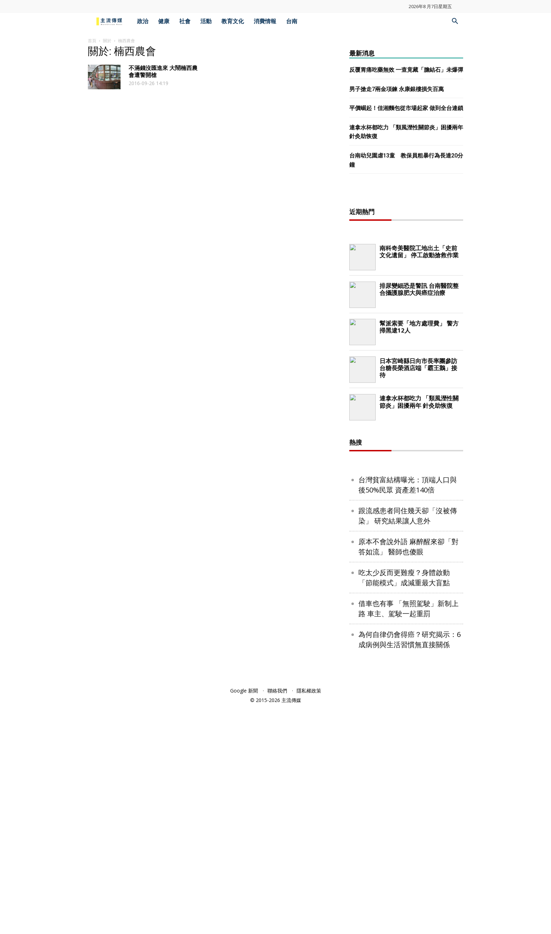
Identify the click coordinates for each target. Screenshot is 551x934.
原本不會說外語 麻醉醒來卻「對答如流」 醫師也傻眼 (408, 773)
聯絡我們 (277, 917)
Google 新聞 (244, 917)
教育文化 (232, 21)
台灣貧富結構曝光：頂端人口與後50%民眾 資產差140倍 (407, 711)
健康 (163, 21)
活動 (206, 21)
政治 (142, 21)
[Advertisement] (406, 305)
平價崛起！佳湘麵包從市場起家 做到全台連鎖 (406, 108)
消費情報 (265, 21)
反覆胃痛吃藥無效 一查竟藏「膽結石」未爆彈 (406, 69)
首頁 (92, 41)
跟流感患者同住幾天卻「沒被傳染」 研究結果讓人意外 (407, 742)
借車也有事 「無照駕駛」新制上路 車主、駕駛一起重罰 (408, 835)
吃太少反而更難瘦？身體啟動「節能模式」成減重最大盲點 (404, 804)
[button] (454, 22)
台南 (291, 21)
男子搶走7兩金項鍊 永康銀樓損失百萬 (396, 89)
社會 (184, 21)
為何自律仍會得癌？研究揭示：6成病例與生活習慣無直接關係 (409, 866)
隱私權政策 (309, 917)
